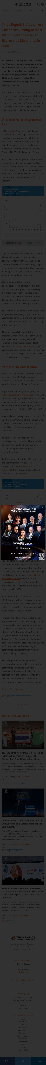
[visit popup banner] (23, 532)
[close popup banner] (42, 507)
